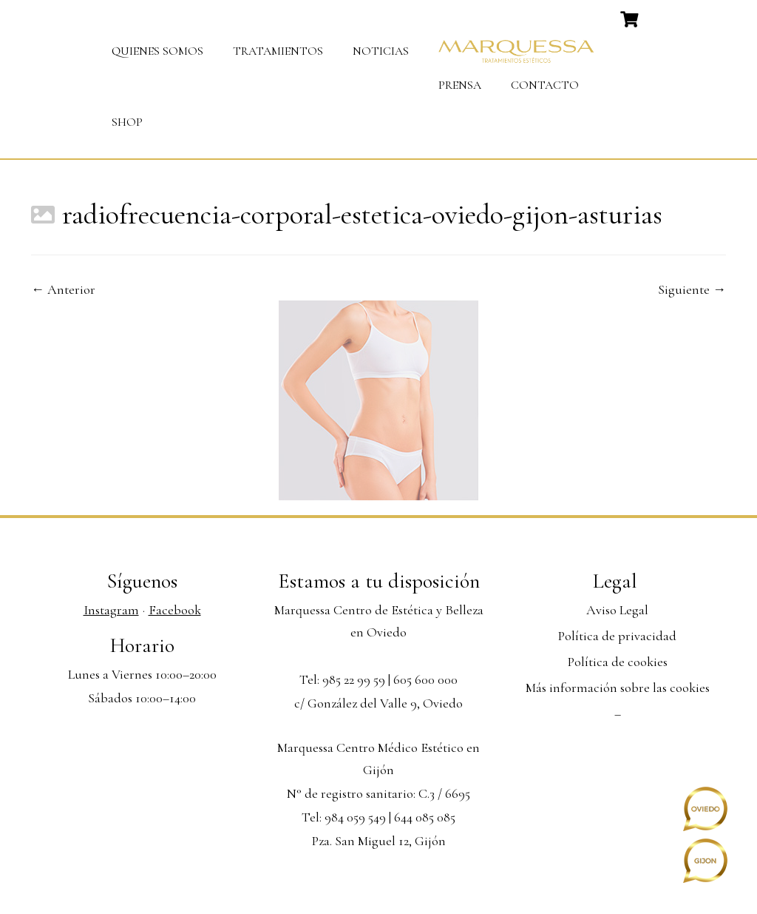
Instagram (111, 610)
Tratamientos (278, 51)
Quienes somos (157, 51)
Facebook (175, 610)
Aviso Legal (617, 610)
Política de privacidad (617, 636)
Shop (127, 122)
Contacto (545, 85)
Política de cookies (618, 661)
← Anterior (63, 289)
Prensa (459, 85)
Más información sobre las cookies (618, 687)
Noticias (381, 51)
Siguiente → (692, 289)
